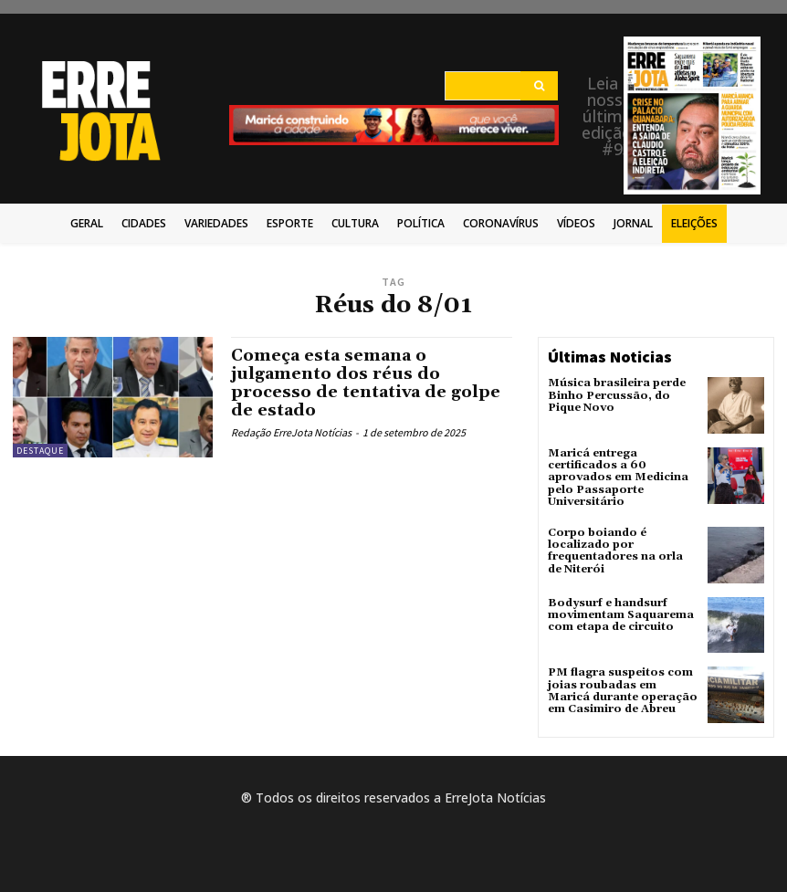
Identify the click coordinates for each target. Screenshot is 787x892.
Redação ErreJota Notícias (291, 432)
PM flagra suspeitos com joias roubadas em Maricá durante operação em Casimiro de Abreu (623, 691)
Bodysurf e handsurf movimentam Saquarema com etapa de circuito (621, 615)
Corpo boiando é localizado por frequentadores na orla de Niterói (615, 551)
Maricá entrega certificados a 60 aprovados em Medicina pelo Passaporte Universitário (618, 477)
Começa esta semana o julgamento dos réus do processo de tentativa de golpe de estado (365, 382)
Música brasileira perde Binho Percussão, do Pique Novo (617, 395)
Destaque (40, 450)
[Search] (539, 85)
